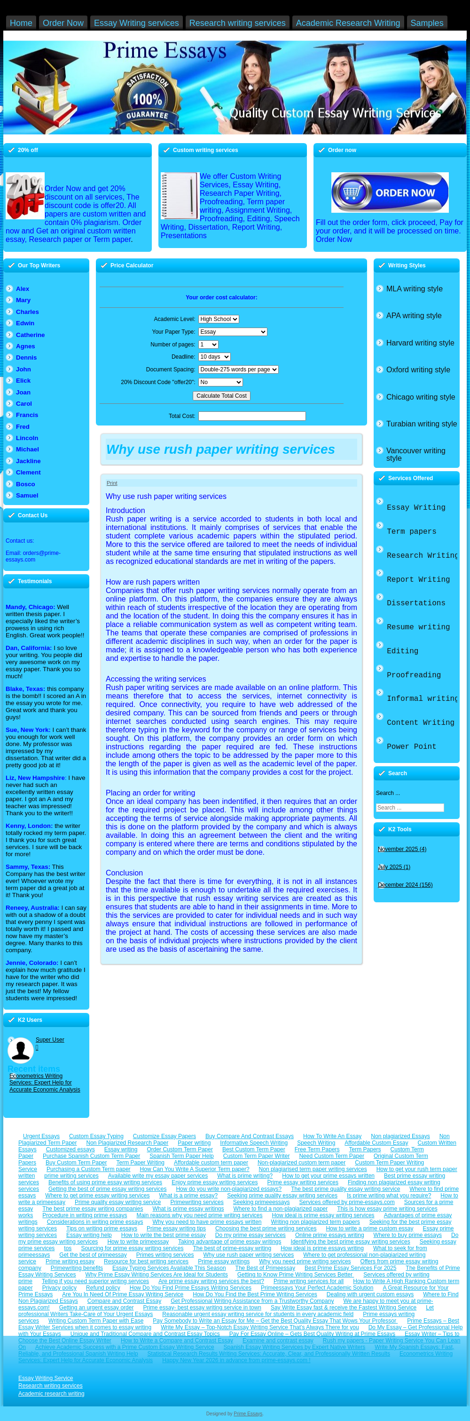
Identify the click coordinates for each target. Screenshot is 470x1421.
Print (112, 483)
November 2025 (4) (402, 849)
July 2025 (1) (394, 867)
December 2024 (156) (405, 885)
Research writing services (50, 1385)
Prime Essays (248, 1413)
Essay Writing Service (45, 1378)
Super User (50, 1039)
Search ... (388, 793)
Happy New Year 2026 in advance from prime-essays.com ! (236, 1360)
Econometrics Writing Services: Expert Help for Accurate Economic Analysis (44, 1083)
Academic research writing (51, 1393)
